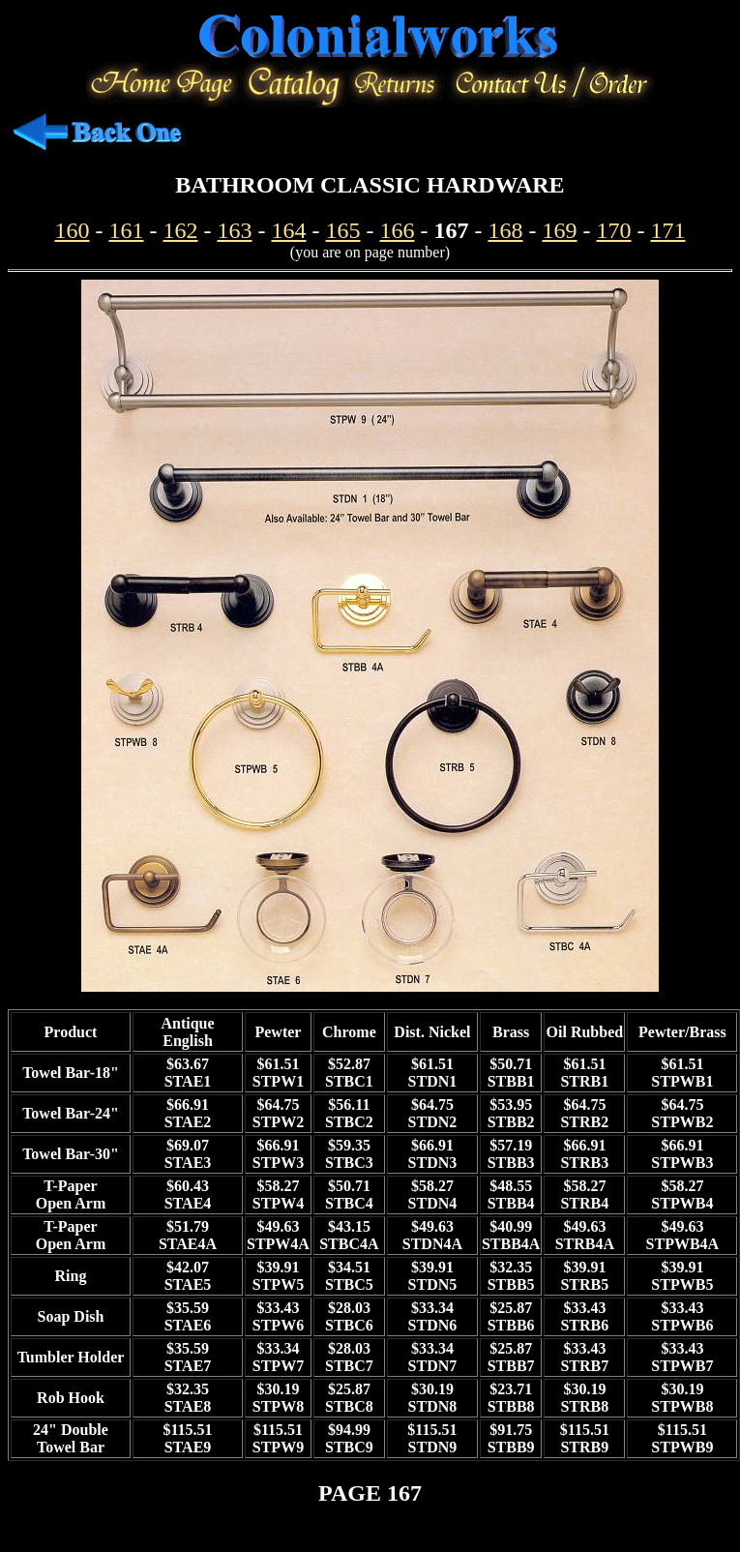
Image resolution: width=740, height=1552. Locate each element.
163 (235, 230)
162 (180, 230)
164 (289, 230)
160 (72, 230)
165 (343, 230)
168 (505, 230)
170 (614, 230)
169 (560, 230)
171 (668, 230)
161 (126, 230)
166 (397, 230)
